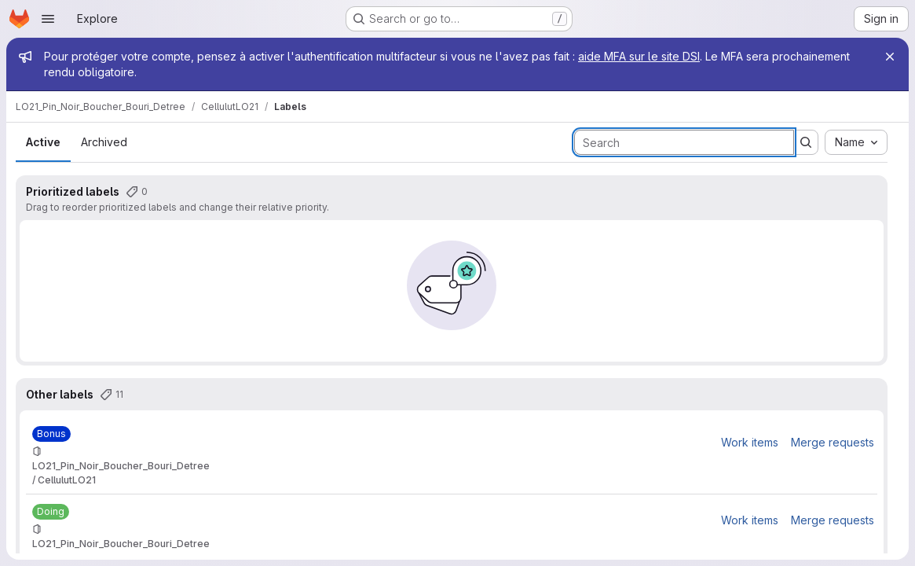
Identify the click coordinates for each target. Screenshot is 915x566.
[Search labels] (684, 142)
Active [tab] (43, 142)
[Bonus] (51, 434)
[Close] (889, 56)
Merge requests (832, 442)
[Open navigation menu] (47, 18)
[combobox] (856, 142)
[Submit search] (805, 142)
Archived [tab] (104, 142)
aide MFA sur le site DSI (639, 56)
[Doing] (50, 512)
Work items (749, 442)
